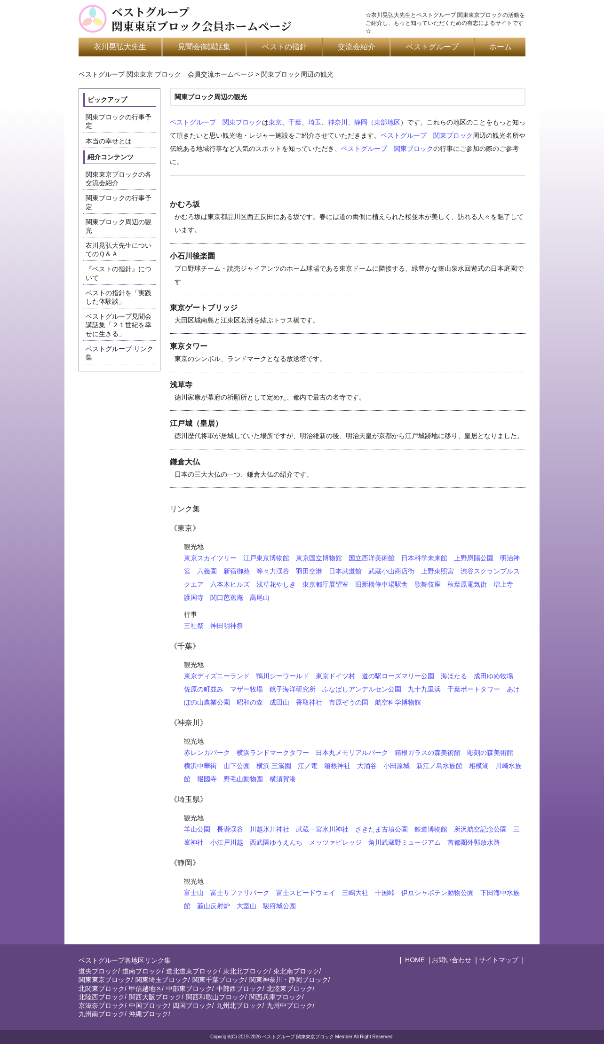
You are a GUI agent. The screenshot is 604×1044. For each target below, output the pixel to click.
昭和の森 (250, 702)
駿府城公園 (279, 906)
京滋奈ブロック (102, 1005)
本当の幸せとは (109, 141)
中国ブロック (148, 1005)
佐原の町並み (203, 689)
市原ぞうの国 (348, 702)
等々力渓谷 (272, 571)
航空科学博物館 (398, 702)
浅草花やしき (276, 584)
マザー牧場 (246, 689)
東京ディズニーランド (217, 676)
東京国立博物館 (319, 558)
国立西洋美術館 (372, 558)
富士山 (194, 892)
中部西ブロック (239, 988)
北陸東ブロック (290, 988)
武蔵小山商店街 (391, 571)
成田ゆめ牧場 (493, 676)
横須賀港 (283, 779)
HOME (414, 960)
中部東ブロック (189, 988)
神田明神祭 (226, 625)
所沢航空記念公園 (480, 829)
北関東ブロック (102, 988)
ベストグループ (432, 47)
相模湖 (479, 765)
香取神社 (309, 702)
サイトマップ (498, 960)
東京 (275, 122)
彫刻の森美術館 (490, 752)
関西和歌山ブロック (215, 997)
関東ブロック (242, 122)
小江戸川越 (226, 842)
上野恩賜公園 (473, 558)
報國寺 (207, 779)
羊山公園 (197, 829)
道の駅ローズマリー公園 (398, 676)
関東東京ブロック (105, 979)
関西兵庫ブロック (275, 997)
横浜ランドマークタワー (273, 752)
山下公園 (236, 765)
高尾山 (260, 597)
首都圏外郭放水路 (473, 842)
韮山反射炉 (213, 906)
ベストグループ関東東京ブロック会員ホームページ (201, 19)
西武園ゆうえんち (276, 842)
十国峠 (385, 892)
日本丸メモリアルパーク (352, 752)
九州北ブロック (239, 1005)
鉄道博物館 (430, 829)
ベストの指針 (284, 47)
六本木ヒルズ (230, 584)
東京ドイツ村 (335, 676)
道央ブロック (98, 971)
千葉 (295, 122)
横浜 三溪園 (273, 765)
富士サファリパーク (240, 892)
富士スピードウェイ (305, 892)
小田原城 (396, 765)
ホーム (500, 47)
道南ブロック (142, 971)
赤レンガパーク (207, 752)
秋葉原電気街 (467, 584)
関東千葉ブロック (218, 979)
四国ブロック (192, 1005)
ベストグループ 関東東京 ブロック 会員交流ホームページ (166, 74)
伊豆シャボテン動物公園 (437, 892)
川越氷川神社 (269, 829)
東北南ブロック (296, 971)
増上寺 (503, 584)
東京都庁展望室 (325, 584)
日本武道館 (345, 571)
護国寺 (194, 597)
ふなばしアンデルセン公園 (361, 689)
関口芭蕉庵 (226, 597)
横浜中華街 (200, 765)
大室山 (246, 906)
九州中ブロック (290, 1005)
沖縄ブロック (148, 1014)
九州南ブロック (102, 1014)
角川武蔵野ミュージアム (404, 842)
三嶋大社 (355, 892)
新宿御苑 (236, 571)
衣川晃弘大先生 (120, 47)
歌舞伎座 (427, 584)
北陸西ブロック (102, 997)
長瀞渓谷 (230, 829)
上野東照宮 (437, 571)
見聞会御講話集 (204, 47)
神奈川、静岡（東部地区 (364, 122)
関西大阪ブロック (155, 997)
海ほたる (454, 676)
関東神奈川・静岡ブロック (288, 979)
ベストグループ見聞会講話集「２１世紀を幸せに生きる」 (118, 325)
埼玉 (314, 122)
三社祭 (194, 625)
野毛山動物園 (243, 779)
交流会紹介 (356, 47)
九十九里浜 (424, 689)
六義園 (207, 571)
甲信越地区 (145, 988)
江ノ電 (308, 765)
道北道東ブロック (192, 971)
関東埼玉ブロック (161, 979)
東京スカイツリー (210, 558)
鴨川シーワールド (282, 676)
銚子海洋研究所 (293, 689)
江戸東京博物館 (266, 558)
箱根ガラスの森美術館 (428, 752)
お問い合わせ (451, 960)
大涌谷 (367, 765)
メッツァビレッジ (335, 842)
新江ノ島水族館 (439, 765)
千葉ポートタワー (473, 689)
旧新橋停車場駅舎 (381, 584)
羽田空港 (309, 571)
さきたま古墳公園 (381, 829)
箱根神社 (337, 765)
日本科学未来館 (424, 558)
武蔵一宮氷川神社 (322, 829)
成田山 (279, 702)
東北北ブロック (246, 971)
